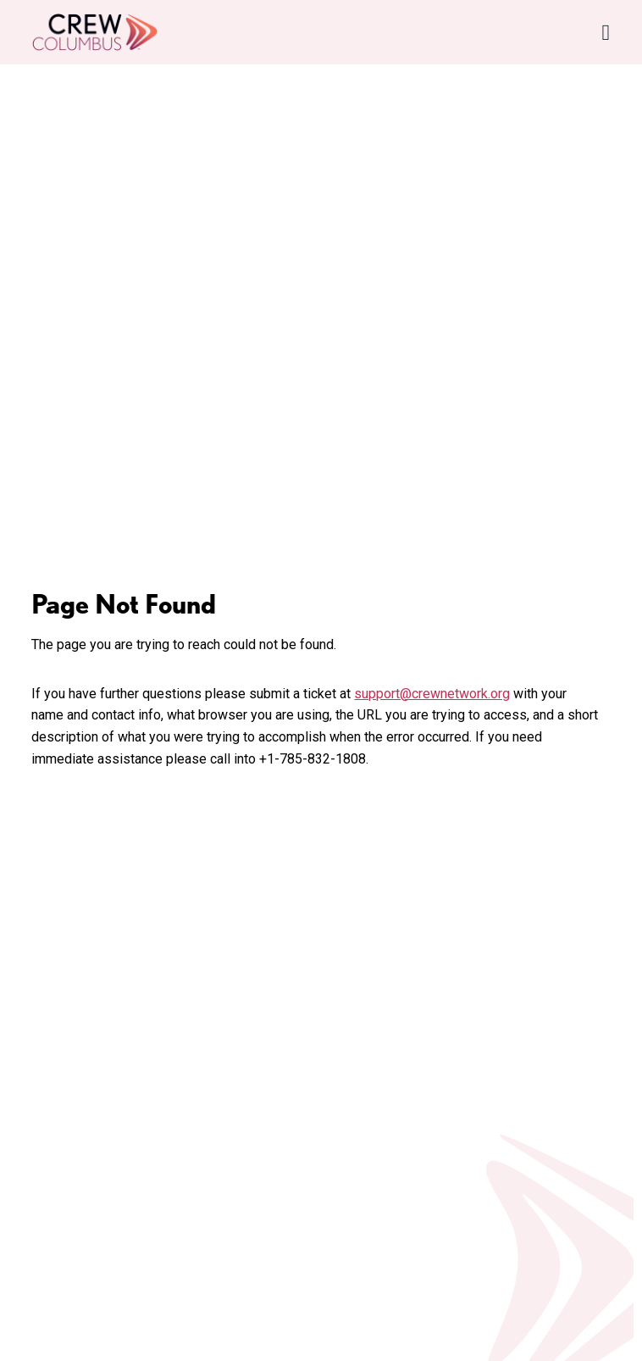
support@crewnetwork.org (432, 694)
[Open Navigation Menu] (606, 32)
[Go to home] (95, 32)
